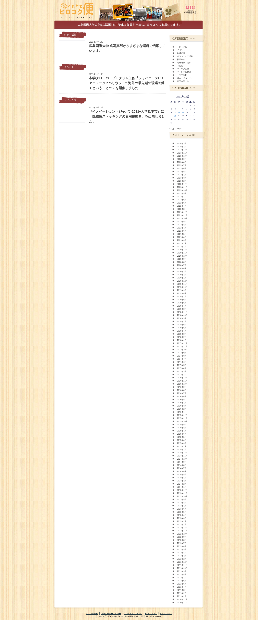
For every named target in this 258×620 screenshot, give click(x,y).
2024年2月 (181, 146)
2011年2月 (181, 593)
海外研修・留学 (184, 62)
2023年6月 (181, 168)
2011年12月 (182, 562)
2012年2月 (181, 559)
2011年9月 (181, 571)
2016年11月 (182, 381)
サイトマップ (166, 613)
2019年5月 (181, 303)
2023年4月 (181, 175)
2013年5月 (181, 512)
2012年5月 (181, 549)
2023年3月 (181, 178)
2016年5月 (181, 399)
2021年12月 (182, 212)
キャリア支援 (183, 69)
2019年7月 (181, 296)
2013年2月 (181, 521)
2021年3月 (181, 240)
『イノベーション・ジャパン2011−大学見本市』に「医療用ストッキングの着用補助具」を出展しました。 (127, 116)
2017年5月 (181, 365)
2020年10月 (182, 256)
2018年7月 (181, 321)
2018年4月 (181, 331)
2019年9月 (181, 290)
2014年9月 (181, 462)
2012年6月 (181, 546)
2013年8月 (181, 502)
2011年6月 (181, 581)
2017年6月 (181, 362)
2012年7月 (181, 543)
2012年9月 (181, 537)
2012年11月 (182, 531)
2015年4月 (181, 440)
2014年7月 (181, 468)
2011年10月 (182, 568)
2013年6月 (181, 509)
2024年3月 (181, 143)
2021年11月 (182, 215)
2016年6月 (181, 396)
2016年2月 (181, 409)
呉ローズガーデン (185, 78)
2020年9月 (181, 259)
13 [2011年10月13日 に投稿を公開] (183, 112)
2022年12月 (182, 184)
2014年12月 (182, 453)
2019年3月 (181, 309)
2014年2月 (181, 484)
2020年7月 (181, 265)
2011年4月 (181, 587)
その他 (180, 66)
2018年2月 (181, 337)
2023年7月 (181, 165)
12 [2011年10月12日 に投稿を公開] (179, 112)
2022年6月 (181, 200)
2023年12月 (182, 150)
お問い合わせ (92, 613)
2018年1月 (181, 340)
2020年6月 (181, 268)
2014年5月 (181, 474)
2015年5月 (181, 437)
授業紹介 (181, 59)
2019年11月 (182, 284)
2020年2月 (181, 275)
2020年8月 (181, 262)
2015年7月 (181, 431)
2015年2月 (181, 446)
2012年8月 (181, 540)
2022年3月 (181, 209)
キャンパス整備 (184, 72)
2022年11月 (182, 187)
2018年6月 (181, 324)
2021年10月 (182, 218)
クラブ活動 (70, 34)
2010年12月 (182, 599)
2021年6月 (181, 231)
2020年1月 (181, 278)
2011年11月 (182, 565)
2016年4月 (181, 403)
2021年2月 (181, 243)
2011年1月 (181, 596)
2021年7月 (181, 228)
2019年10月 (182, 287)
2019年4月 (181, 306)
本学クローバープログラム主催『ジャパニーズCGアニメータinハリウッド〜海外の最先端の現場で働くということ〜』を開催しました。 (126, 83)
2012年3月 (181, 556)
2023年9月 (181, 159)
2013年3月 (181, 518)
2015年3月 (181, 443)
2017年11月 (182, 346)
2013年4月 (181, 515)
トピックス (70, 100)
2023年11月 (182, 153)
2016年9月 (181, 387)
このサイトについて (133, 613)
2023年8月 (181, 162)
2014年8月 (181, 465)
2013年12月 (182, 490)
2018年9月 (181, 318)
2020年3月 (181, 271)
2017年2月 (181, 374)
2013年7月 (181, 506)
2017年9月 (181, 353)
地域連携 (181, 53)
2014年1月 (181, 487)
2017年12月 (182, 343)
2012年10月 (182, 534)
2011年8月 (181, 574)
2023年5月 (181, 171)
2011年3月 (181, 590)
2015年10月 (182, 421)
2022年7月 (181, 196)
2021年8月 (181, 225)
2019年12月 (182, 281)
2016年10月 (182, 384)
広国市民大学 (183, 81)
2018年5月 (181, 328)
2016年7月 (181, 393)
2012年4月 (181, 552)
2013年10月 (182, 496)
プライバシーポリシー (111, 613)
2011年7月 (181, 577)
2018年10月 (182, 315)
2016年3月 (181, 406)
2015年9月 (181, 424)
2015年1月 (181, 449)
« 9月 (171, 129)
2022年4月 (181, 206)
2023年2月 (181, 181)
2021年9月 (181, 221)
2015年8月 (181, 428)
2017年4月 (181, 368)
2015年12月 (182, 415)
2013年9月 (181, 499)
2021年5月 (181, 234)
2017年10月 (182, 349)
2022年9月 (181, 193)
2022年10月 (182, 190)
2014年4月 (181, 478)
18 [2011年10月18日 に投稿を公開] (175, 116)
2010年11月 (182, 602)
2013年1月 (181, 524)
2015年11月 (182, 418)
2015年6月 (181, 434)
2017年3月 (181, 371)
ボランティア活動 (185, 56)
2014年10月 (182, 459)
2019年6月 (181, 299)
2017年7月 (181, 359)
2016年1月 (181, 412)
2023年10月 (182, 156)
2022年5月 (181, 203)
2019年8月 (181, 293)
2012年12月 (182, 527)
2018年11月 (182, 312)
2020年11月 (182, 253)
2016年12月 (182, 378)
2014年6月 (181, 471)
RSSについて (151, 613)
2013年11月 (182, 493)
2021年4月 (181, 237)
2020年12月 (182, 250)
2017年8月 (181, 356)
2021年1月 (181, 246)
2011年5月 (181, 584)
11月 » (178, 129)
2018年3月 (181, 334)
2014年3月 (181, 481)
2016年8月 (181, 390)
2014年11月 (182, 456)
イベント (69, 67)
